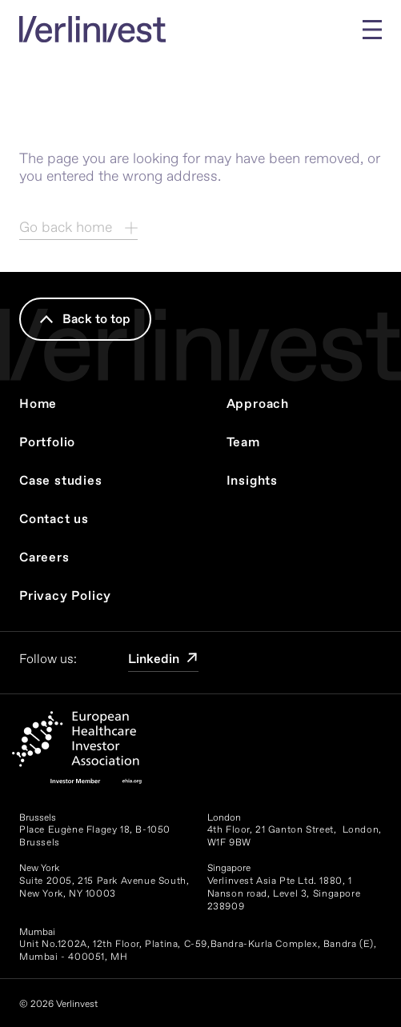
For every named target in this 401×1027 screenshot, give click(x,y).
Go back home (78, 227)
